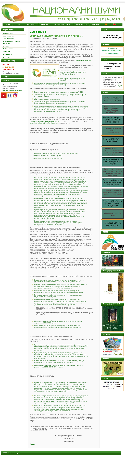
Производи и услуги (62, 24)
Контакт (95, 24)
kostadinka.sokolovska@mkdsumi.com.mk (44, 121)
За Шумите (31, 24)
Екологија (106, 253)
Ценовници (7, 54)
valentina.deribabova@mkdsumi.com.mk (43, 123)
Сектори (44, 24)
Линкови (6, 52)
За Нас (18, 24)
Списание (106, 334)
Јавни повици (8, 36)
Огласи (6, 46)
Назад (32, 444)
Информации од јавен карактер (11, 42)
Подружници (81, 24)
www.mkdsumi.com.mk (83, 61)
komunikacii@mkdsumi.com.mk (12, 90)
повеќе (104, 268)
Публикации (8, 49)
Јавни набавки (9, 39)
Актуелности (8, 33)
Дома (7, 24)
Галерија (6, 57)
